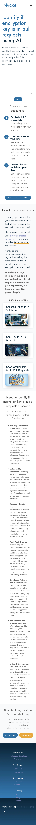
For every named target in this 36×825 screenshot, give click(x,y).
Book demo (26, 735)
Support (18, 800)
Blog (18, 797)
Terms (31, 806)
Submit (18, 99)
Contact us (18, 768)
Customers (18, 759)
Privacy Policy (21, 806)
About (18, 794)
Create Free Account (18, 198)
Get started (10, 735)
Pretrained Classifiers (18, 756)
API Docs (18, 781)
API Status (18, 784)
